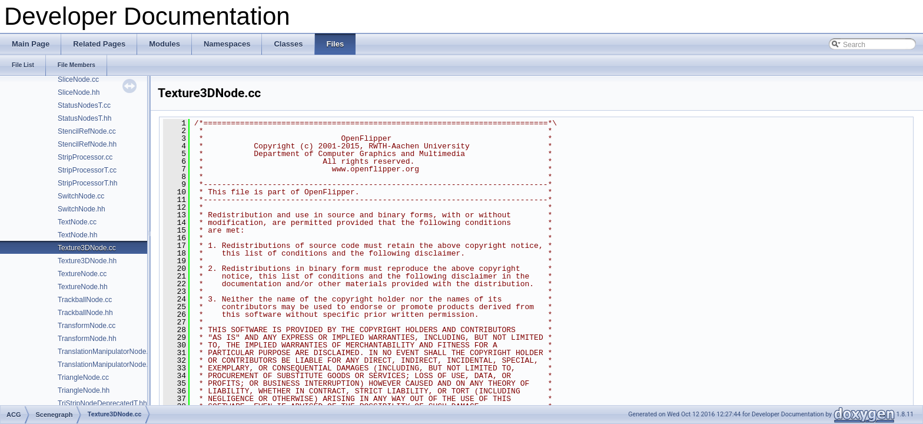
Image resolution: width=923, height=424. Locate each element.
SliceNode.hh (78, 92)
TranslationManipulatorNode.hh (107, 364)
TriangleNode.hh (83, 390)
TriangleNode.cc (83, 377)
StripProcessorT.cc (87, 170)
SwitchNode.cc (81, 196)
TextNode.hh (77, 235)
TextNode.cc (77, 222)
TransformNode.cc (86, 326)
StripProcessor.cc (85, 157)
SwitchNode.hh (81, 209)
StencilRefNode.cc (87, 131)
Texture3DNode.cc (87, 248)
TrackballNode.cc (85, 300)
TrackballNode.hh (85, 313)
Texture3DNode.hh (87, 261)
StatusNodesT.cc (84, 105)
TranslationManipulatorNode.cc (106, 351)
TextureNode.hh (83, 287)
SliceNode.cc (78, 79)
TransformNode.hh (87, 338)
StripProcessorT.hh (87, 183)
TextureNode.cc (82, 274)
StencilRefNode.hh (87, 144)
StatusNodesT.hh (84, 118)
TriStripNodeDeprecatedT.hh (102, 403)
